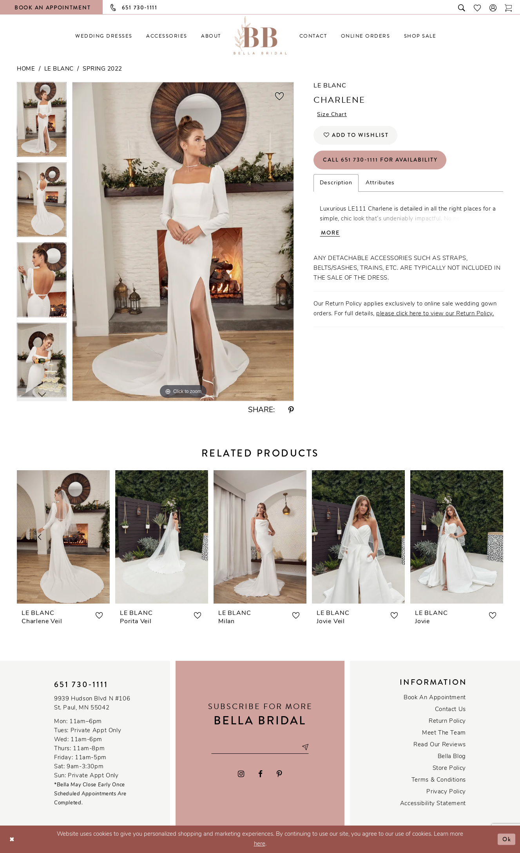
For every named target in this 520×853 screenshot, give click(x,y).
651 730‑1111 (81, 684)
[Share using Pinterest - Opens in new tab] (291, 410)
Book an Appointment (435, 698)
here (259, 844)
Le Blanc (59, 69)
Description (336, 183)
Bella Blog (452, 757)
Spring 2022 (102, 69)
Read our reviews (439, 745)
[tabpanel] (42, 122)
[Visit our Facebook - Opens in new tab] (260, 773)
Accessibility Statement (433, 804)
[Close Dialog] (12, 839)
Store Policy (449, 768)
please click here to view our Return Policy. (435, 314)
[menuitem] (104, 36)
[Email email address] (260, 747)
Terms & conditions (438, 780)
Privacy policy (446, 792)
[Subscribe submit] (305, 747)
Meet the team (444, 733)
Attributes (380, 183)
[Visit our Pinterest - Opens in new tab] (279, 773)
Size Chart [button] (332, 115)
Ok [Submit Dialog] (506, 839)
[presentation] (63, 537)
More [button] (330, 232)
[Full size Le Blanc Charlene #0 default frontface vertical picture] (183, 241)
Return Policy (447, 721)
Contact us (450, 710)
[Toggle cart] (508, 7)
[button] (493, 7)
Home (26, 69)
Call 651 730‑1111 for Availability (380, 160)
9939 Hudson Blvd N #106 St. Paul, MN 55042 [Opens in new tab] (92, 703)
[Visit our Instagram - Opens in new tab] (241, 773)
